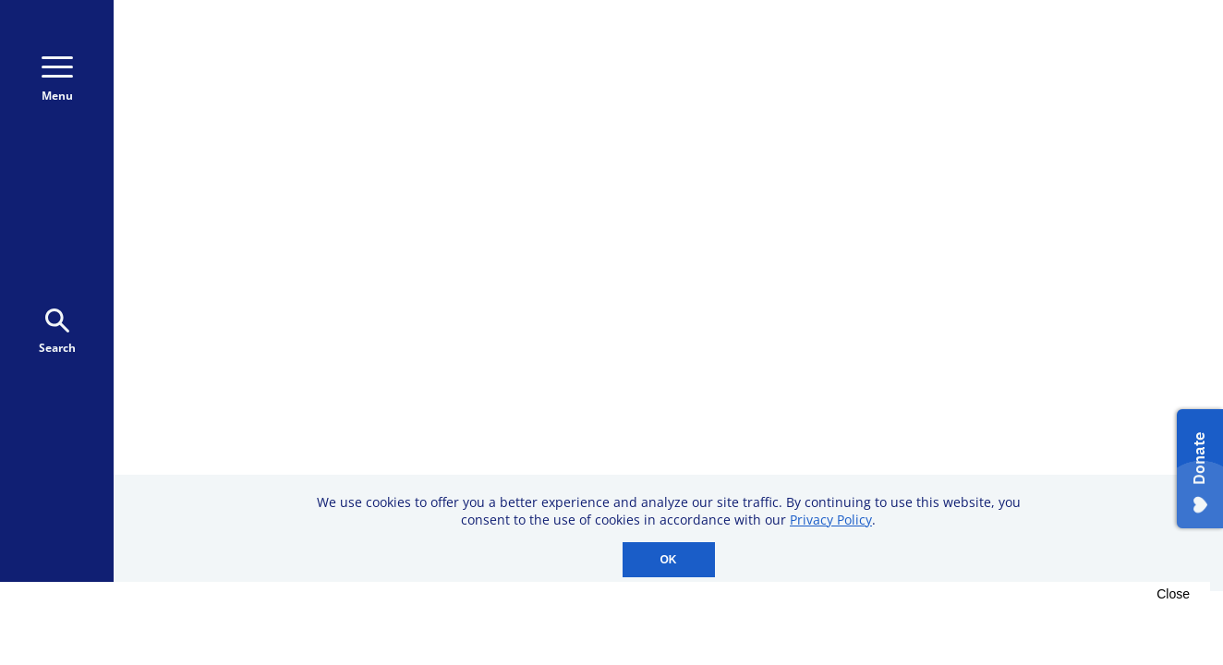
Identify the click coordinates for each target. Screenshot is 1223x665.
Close (1173, 593)
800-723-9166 (767, 77)
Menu (57, 79)
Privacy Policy (831, 519)
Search (57, 332)
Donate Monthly (945, 76)
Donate (1088, 76)
